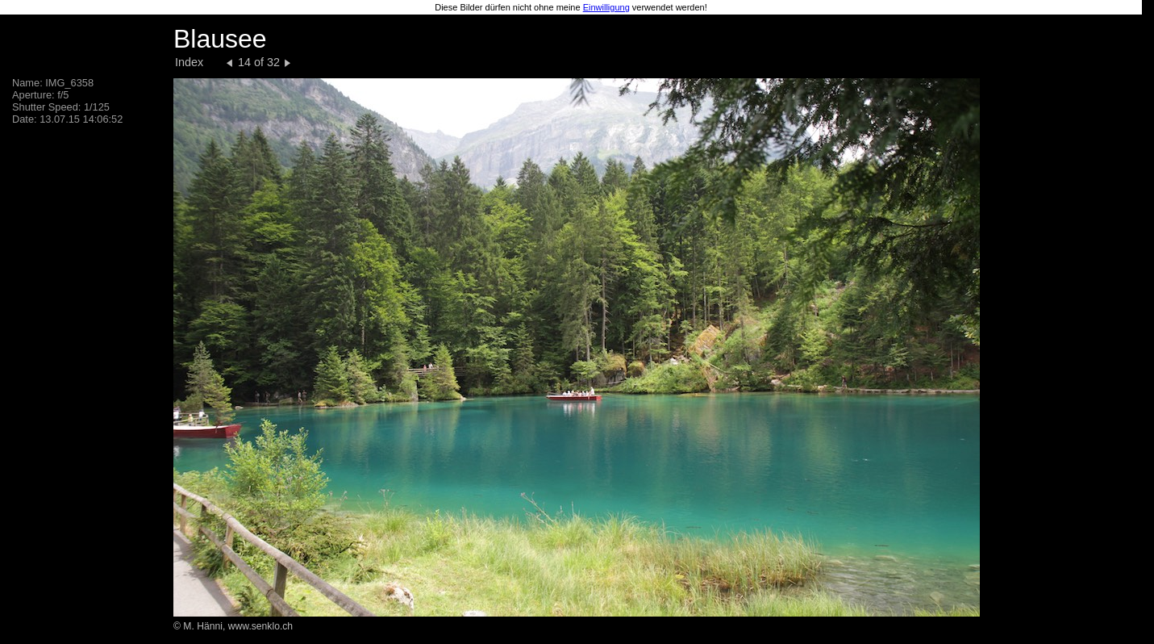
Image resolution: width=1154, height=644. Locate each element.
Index (189, 62)
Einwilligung (606, 7)
